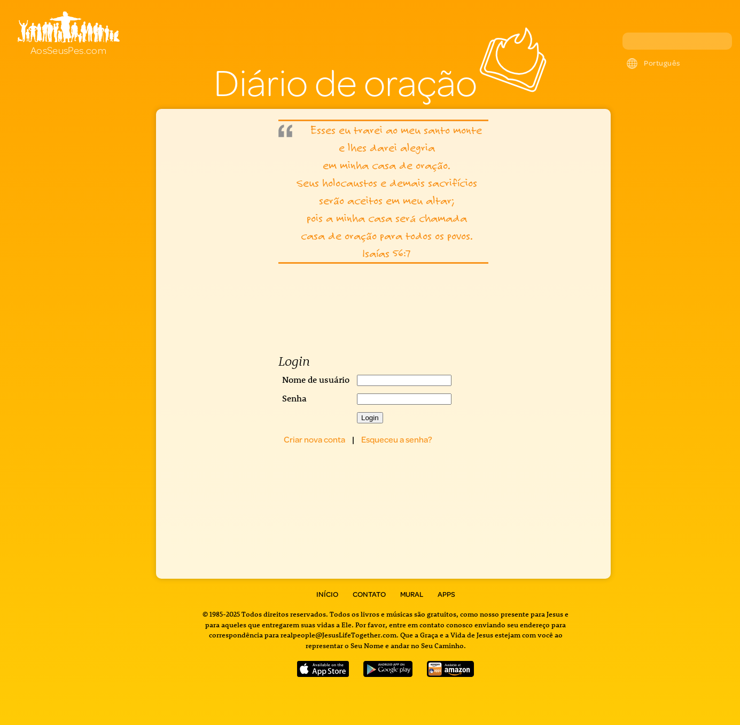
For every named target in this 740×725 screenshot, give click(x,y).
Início (327, 594)
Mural (411, 594)
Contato (369, 594)
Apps (446, 594)
